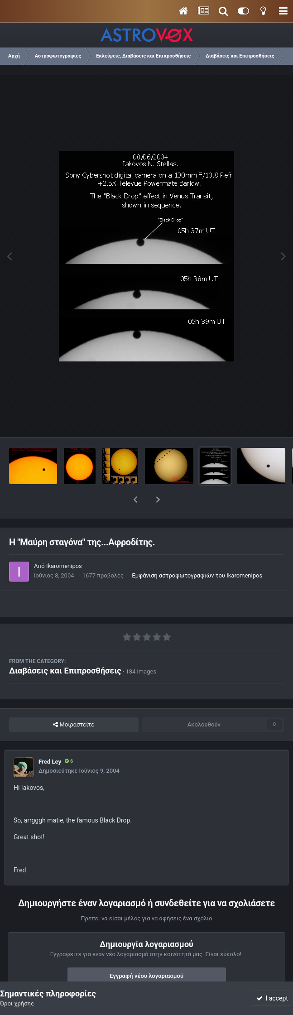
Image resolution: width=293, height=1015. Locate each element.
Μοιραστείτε (73, 701)
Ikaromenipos (64, 542)
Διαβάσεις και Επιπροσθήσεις (65, 647)
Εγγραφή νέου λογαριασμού (146, 952)
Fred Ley (49, 738)
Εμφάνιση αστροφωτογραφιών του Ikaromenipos (197, 551)
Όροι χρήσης (17, 1003)
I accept (272, 998)
